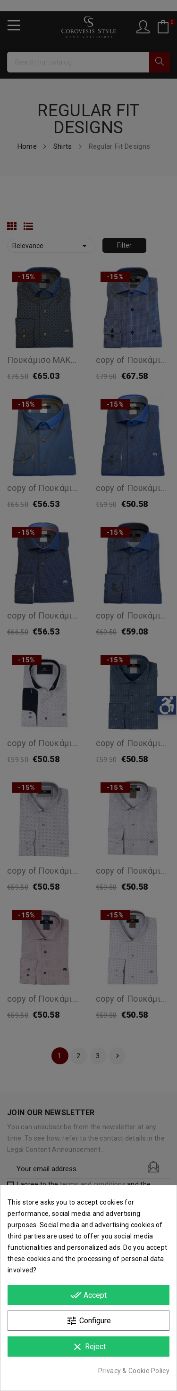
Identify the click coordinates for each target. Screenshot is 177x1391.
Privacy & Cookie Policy (133, 1371)
